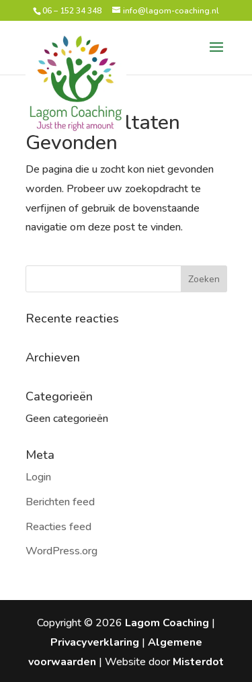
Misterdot (198, 661)
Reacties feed (58, 526)
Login (38, 477)
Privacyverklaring (94, 642)
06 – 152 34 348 (71, 10)
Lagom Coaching (167, 622)
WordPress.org (61, 551)
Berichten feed (60, 502)
